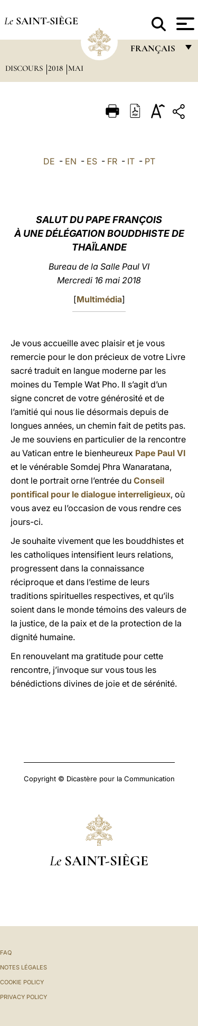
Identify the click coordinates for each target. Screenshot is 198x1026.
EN (71, 161)
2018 (56, 68)
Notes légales (23, 967)
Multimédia (99, 299)
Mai (75, 68)
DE (49, 161)
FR (112, 161)
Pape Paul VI (160, 453)
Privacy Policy (23, 997)
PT (150, 161)
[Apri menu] (184, 24)
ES (92, 161)
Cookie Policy (22, 982)
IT (131, 161)
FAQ (6, 952)
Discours (25, 68)
